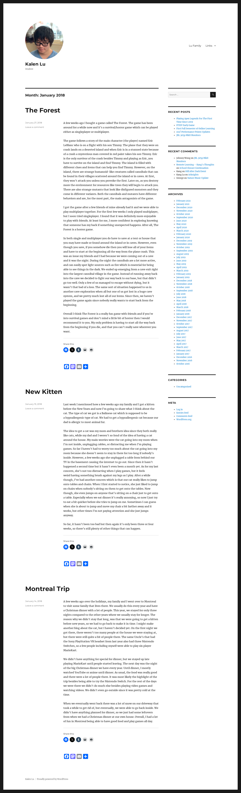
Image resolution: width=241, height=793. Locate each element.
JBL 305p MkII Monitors (188, 135)
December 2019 (184, 240)
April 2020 (181, 227)
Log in (179, 409)
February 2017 (183, 350)
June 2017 (181, 337)
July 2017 (180, 334)
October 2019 (183, 247)
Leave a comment (34, 127)
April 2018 (181, 304)
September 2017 (184, 327)
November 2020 (184, 210)
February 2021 (183, 200)
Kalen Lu (35, 64)
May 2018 (181, 300)
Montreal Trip (47, 589)
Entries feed (182, 412)
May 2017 (181, 340)
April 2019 (181, 267)
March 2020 (182, 230)
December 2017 (184, 317)
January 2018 (182, 314)
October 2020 (183, 214)
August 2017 (182, 330)
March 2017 (182, 347)
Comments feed (184, 416)
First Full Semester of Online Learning (195, 128)
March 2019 (182, 270)
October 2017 (183, 324)
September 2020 (184, 217)
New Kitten (43, 391)
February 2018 (183, 310)
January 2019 (183, 277)
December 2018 (184, 280)
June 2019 (181, 260)
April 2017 (181, 344)
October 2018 (183, 287)
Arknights (193, 174)
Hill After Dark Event (195, 171)
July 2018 (180, 294)
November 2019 (184, 244)
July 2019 (181, 257)
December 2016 (184, 357)
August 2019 (182, 254)
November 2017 (184, 320)
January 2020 (183, 237)
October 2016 (183, 364)
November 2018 (184, 284)
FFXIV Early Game (185, 125)
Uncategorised (183, 386)
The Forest (42, 110)
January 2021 (182, 204)
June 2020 (181, 220)
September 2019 (184, 250)
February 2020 (183, 234)
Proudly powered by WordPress (52, 779)
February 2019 (183, 274)
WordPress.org (183, 419)
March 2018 (182, 307)
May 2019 (181, 264)
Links (209, 45)
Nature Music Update (197, 178)
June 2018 (181, 297)
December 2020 (184, 207)
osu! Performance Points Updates (193, 132)
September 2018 (184, 290)
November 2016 (184, 360)
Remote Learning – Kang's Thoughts (195, 164)
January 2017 (182, 354)
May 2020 (181, 224)
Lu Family (195, 45)
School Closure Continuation (194, 168)
